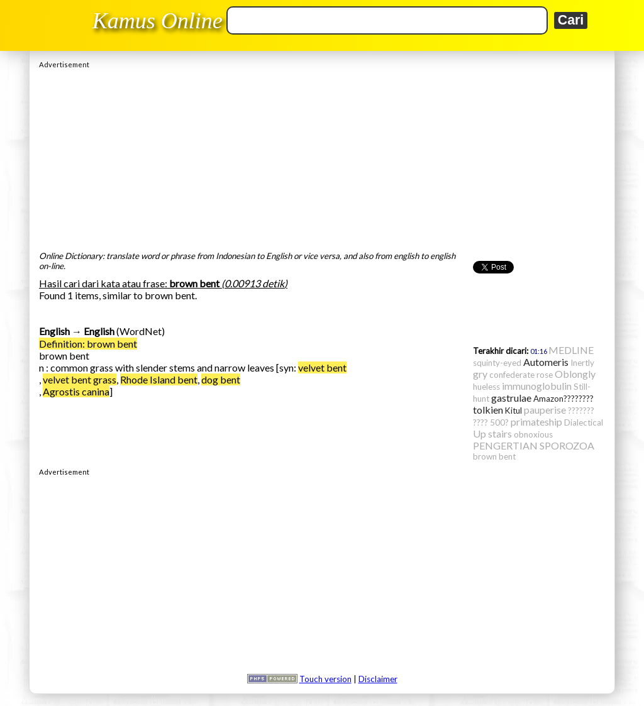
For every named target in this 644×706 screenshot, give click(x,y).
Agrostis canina (76, 391)
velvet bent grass (79, 379)
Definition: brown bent (88, 344)
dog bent (220, 379)
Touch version (325, 679)
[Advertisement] (322, 157)
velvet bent (322, 367)
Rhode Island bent (158, 379)
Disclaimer (377, 679)
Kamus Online (157, 20)
